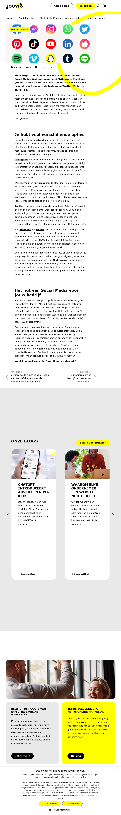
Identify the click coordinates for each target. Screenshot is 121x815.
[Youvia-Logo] (14, 6)
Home (9, 18)
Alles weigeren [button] (72, 803)
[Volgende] (113, 514)
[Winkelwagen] (105, 6)
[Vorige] (8, 514)
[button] (98, 6)
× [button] (118, 770)
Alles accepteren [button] (49, 803)
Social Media (26, 18)
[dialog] (60, 791)
